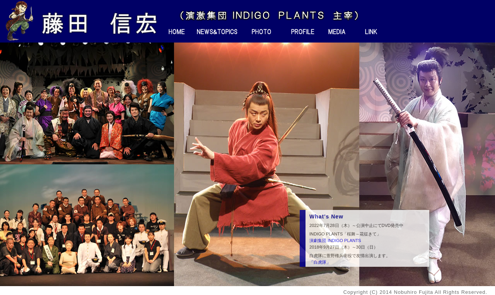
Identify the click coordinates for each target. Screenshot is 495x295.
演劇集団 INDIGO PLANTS (335, 240)
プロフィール (298, 32)
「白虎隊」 (320, 262)
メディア (336, 32)
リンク (371, 32)
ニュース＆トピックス (218, 32)
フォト (261, 32)
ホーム (177, 32)
